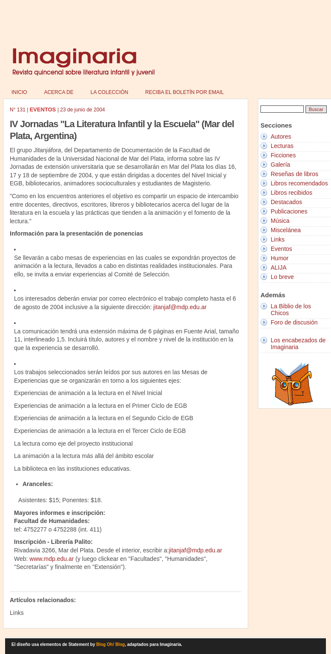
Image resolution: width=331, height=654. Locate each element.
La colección (109, 92)
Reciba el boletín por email (184, 92)
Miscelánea (286, 230)
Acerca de (59, 92)
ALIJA (278, 267)
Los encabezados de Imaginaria (298, 343)
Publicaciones (289, 211)
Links (278, 239)
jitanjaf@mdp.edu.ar (180, 307)
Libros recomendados (299, 183)
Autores (281, 136)
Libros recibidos (291, 192)
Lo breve (282, 276)
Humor (280, 258)
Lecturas (282, 145)
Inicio (19, 92)
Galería (280, 164)
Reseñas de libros (294, 174)
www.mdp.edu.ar (51, 558)
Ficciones (283, 155)
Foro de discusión (294, 322)
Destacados (286, 202)
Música (280, 220)
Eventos (281, 248)
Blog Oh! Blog (110, 644)
